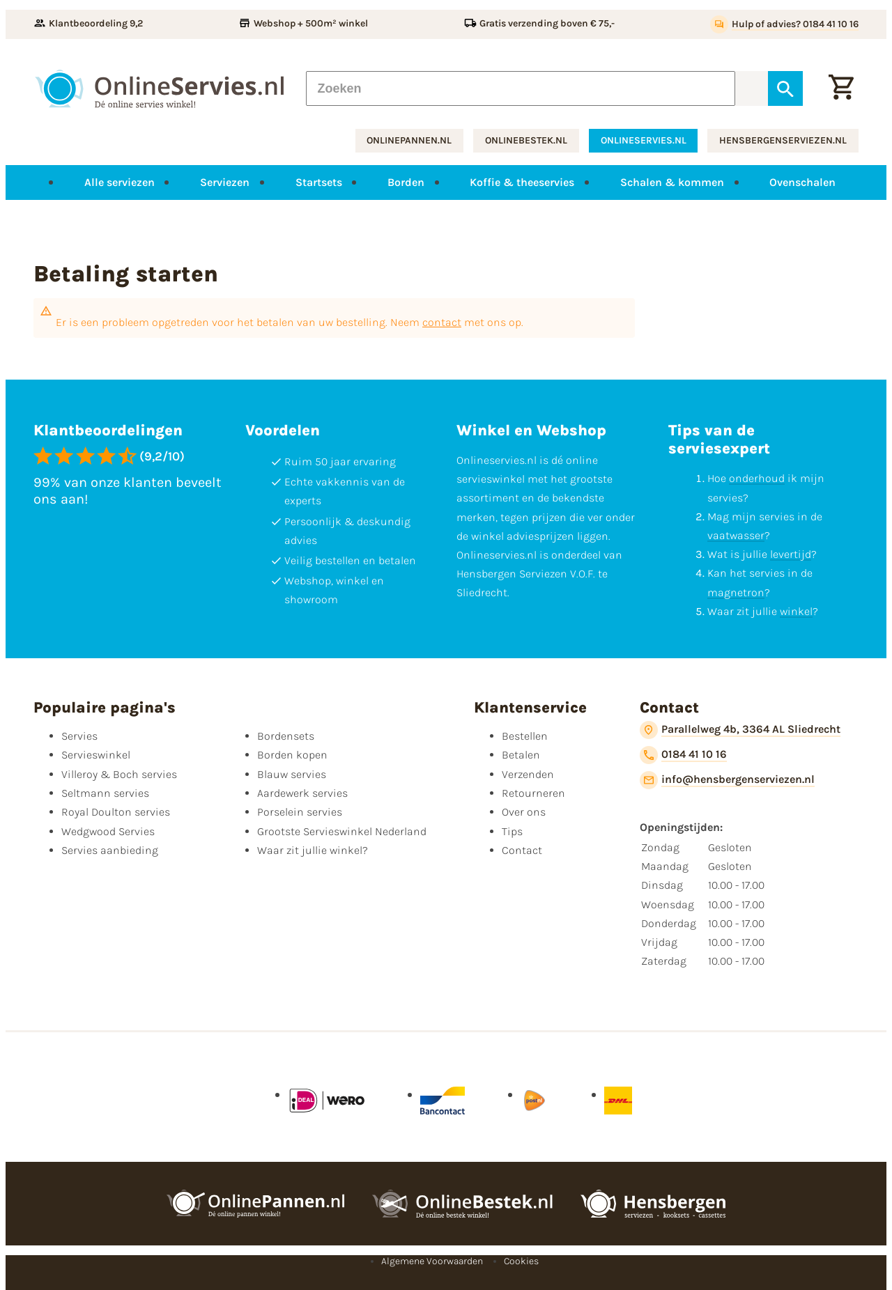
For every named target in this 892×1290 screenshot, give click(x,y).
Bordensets (285, 736)
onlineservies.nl (643, 140)
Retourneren (533, 793)
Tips (512, 831)
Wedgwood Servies (108, 831)
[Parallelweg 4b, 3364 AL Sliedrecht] (740, 730)
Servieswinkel (95, 754)
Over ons (524, 811)
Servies (79, 736)
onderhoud (757, 478)
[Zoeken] (520, 88)
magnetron (735, 592)
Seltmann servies (105, 793)
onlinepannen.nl (409, 140)
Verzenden (528, 774)
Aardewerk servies (302, 793)
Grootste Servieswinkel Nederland (341, 831)
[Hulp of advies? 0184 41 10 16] (784, 24)
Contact (522, 850)
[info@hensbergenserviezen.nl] (727, 780)
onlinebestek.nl (526, 140)
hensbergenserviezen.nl (783, 140)
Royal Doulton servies (115, 811)
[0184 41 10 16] (683, 755)
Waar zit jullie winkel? (312, 850)
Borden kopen (292, 754)
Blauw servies (291, 774)
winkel (796, 611)
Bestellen (525, 736)
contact (441, 322)
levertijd (790, 554)
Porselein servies (299, 811)
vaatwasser (735, 535)
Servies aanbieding (109, 850)
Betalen (521, 754)
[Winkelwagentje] (841, 88)
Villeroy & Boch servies (119, 774)
